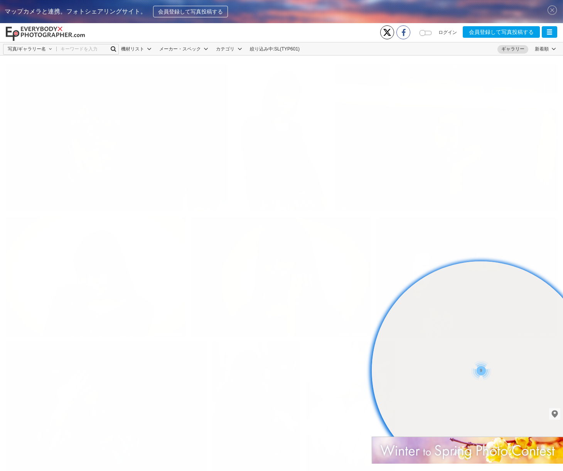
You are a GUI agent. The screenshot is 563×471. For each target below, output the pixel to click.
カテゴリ (229, 48)
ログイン (447, 32)
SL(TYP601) (287, 49)
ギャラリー (512, 49)
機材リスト (136, 48)
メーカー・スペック (183, 48)
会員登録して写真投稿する (190, 11)
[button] (549, 32)
